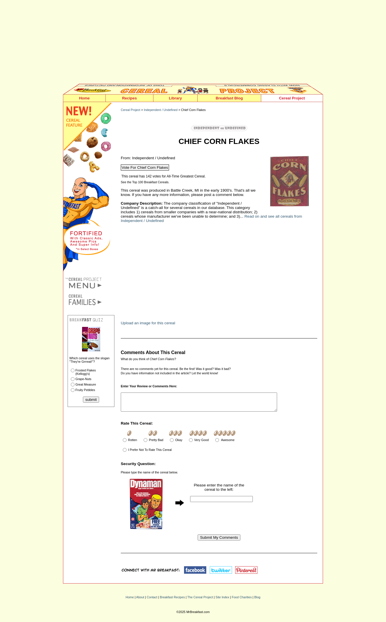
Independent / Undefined (161, 110)
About (140, 600)
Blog (257, 600)
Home (84, 98)
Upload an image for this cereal (148, 323)
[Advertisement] (193, 43)
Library (175, 98)
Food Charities (242, 600)
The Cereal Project (200, 600)
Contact (152, 600)
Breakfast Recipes (172, 600)
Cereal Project (292, 98)
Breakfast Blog (229, 98)
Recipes (129, 98)
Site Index (222, 600)
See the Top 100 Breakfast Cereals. (145, 182)
